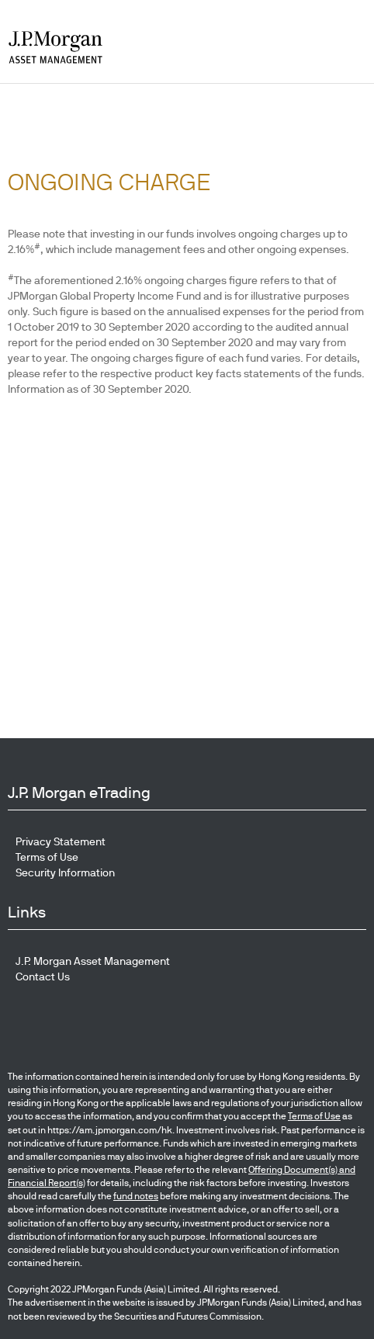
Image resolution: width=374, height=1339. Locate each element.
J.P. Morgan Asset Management (93, 961)
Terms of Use (47, 857)
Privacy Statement (61, 841)
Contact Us (43, 976)
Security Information (65, 872)
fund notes (135, 1196)
